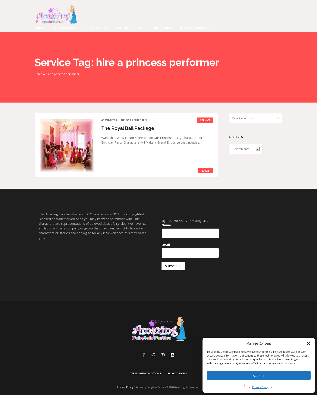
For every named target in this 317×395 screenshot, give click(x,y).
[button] (308, 343)
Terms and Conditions (145, 373)
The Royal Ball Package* (128, 128)
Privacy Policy (260, 387)
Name (166, 225)
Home (38, 74)
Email (165, 244)
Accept (259, 375)
